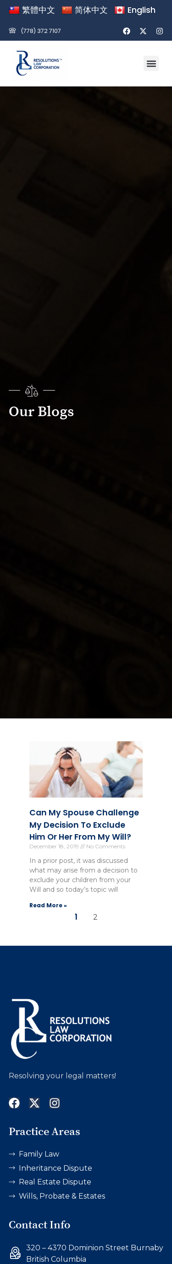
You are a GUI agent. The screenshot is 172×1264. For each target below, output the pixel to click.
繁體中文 (32, 10)
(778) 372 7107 (41, 31)
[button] (151, 63)
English (134, 10)
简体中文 (84, 10)
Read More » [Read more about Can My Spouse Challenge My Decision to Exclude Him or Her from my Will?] (48, 905)
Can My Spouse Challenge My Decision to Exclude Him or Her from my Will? (84, 824)
